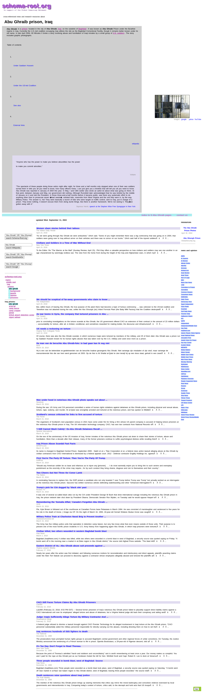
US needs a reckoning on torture (53, 329)
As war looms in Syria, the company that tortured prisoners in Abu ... (72, 314)
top (196, 689)
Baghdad (82, 29)
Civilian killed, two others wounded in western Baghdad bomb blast (71, 531)
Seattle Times (185, 393)
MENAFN (184, 347)
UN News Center (186, 403)
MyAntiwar (184, 364)
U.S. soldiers (118, 33)
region (8, 280)
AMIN (183, 256)
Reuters (183, 386)
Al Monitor (184, 261)
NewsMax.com (185, 371)
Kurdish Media (185, 345)
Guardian (184, 309)
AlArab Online (185, 263)
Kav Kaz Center (186, 342)
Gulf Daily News (186, 311)
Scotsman (184, 391)
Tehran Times (185, 398)
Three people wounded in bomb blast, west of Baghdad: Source (69, 661)
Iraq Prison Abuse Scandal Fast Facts (56, 443)
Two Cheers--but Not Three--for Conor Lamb (59, 473)
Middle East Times (187, 357)
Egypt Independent (187, 304)
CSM (182, 285)
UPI (182, 405)
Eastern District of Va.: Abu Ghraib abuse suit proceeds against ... (70, 546)
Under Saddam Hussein (23, 66)
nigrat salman (14, 317)
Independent (185, 323)
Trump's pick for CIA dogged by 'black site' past (61, 487)
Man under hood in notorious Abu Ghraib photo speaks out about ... (71, 400)
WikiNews (184, 412)
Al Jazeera (184, 258)
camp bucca (14, 308)
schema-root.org (13, 276)
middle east (11, 282)
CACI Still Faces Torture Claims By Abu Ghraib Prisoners (66, 602)
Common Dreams (186, 292)
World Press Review (187, 415)
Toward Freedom (186, 400)
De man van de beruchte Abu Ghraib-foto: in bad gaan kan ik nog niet (72, 343)
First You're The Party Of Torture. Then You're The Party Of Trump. (71, 458)
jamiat (11, 313)
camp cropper (15, 311)
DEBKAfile (184, 297)
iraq (8, 284)
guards (13, 293)
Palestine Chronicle (187, 379)
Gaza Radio (185, 306)
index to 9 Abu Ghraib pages (156, 215)
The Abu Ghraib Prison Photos (190, 229)
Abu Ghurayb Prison (191, 238)
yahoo (191, 119)
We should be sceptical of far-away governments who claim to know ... (73, 299)
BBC (182, 280)
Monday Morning (186, 362)
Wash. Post (184, 407)
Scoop (183, 388)
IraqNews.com (185, 330)
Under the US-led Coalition (24, 85)
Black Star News (186, 282)
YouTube (198, 119)
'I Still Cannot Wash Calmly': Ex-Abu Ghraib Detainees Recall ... (69, 429)
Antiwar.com (185, 270)
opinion (13, 295)
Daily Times (185, 299)
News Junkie (185, 369)
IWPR (183, 321)
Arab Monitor (185, 273)
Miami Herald (185, 352)
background (15, 291)
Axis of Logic (185, 278)
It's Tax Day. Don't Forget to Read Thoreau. (58, 646)
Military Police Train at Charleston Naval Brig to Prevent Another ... (71, 516)
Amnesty (184, 268)
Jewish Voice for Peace (188, 340)
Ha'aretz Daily (185, 314)
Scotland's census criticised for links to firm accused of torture (69, 414)
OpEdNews (184, 376)
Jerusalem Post (186, 338)
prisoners (14, 298)
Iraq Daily (184, 328)
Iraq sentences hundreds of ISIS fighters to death (62, 631)
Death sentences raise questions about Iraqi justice (63, 675)
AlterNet (183, 266)
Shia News (184, 395)
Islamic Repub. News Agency (190, 333)
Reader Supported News (189, 381)
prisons (11, 287)
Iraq (59, 29)
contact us (182, 215)
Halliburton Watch (186, 316)
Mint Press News (186, 359)
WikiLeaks (184, 410)
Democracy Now (186, 302)
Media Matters (185, 350)
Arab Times (184, 275)
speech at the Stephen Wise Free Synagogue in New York (112, 207)
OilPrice (183, 374)
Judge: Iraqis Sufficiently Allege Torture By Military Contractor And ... (72, 617)
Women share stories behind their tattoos (57, 228)
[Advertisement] (60, 275)
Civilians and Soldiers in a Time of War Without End (63, 243)
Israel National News (188, 335)
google (183, 119)
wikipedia (135, 144)
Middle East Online (187, 354)
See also (17, 105)
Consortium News (187, 294)
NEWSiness (185, 367)
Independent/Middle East (189, 326)
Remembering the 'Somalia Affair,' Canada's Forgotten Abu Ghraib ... (71, 502)
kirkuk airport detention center (21, 315)
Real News (184, 383)
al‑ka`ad (12, 306)
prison (24, 29)
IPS (182, 318)
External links (19, 125)
